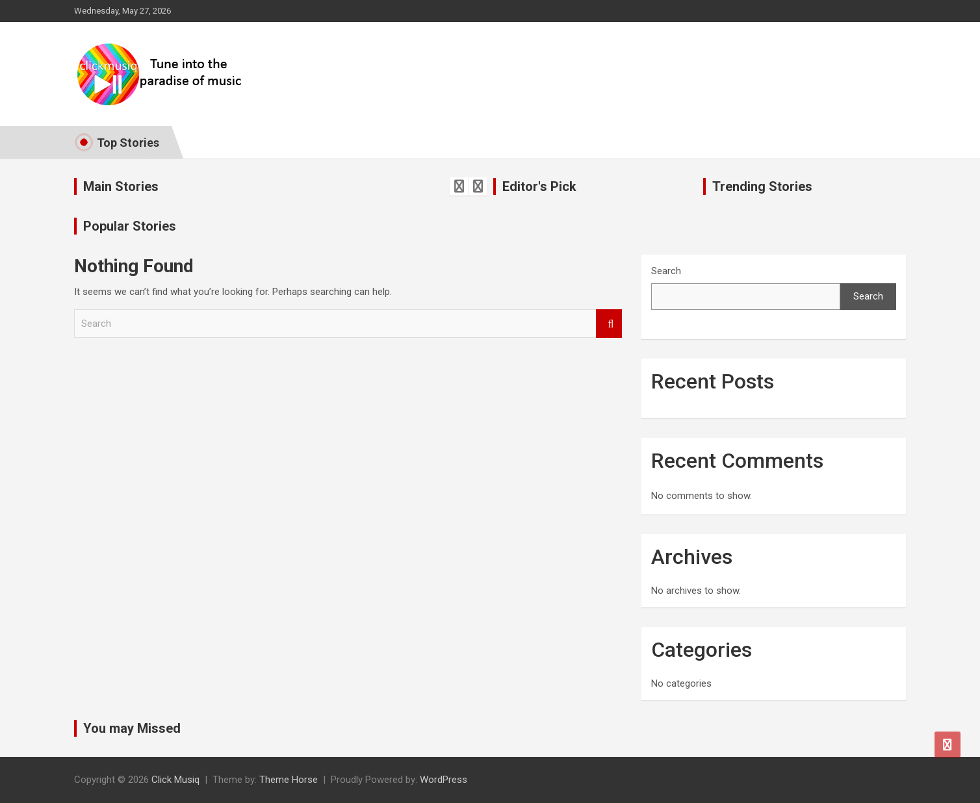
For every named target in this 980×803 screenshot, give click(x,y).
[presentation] (459, 186)
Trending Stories (762, 186)
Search (609, 323)
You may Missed (132, 728)
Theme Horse (288, 779)
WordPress (443, 779)
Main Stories (121, 186)
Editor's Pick (539, 186)
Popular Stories (129, 226)
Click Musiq (175, 779)
